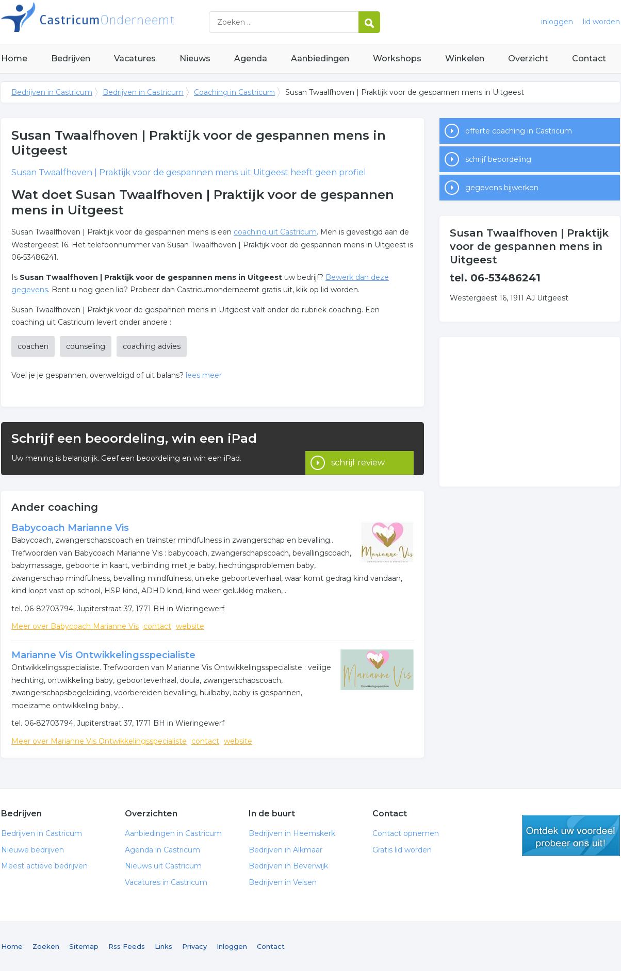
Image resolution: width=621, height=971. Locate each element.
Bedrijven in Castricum (130, 22)
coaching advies (152, 346)
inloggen (557, 21)
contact (157, 626)
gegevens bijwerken (501, 187)
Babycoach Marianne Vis (70, 527)
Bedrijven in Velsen (283, 882)
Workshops (397, 58)
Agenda (250, 58)
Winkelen (464, 58)
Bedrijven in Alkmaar (285, 850)
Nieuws (194, 58)
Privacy (194, 946)
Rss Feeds (126, 946)
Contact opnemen (405, 833)
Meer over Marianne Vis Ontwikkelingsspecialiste (99, 741)
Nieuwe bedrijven (32, 850)
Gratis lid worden (402, 850)
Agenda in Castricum (162, 850)
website (190, 626)
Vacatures (135, 58)
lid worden (601, 21)
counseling (85, 346)
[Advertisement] (530, 411)
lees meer (204, 375)
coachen (33, 346)
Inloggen (232, 946)
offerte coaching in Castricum (518, 131)
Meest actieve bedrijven (44, 865)
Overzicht (528, 58)
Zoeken (45, 946)
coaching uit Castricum (275, 232)
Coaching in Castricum (234, 92)
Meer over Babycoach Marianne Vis (75, 626)
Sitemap (84, 946)
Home (14, 58)
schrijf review (358, 448)
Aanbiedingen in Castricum (173, 833)
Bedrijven (70, 58)
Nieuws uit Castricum (163, 865)
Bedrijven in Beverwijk (288, 865)
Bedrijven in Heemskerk (292, 833)
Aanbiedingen (320, 58)
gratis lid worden (571, 835)
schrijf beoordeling (498, 159)
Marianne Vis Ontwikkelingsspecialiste (103, 655)
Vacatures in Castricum (166, 882)
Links (163, 946)
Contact (589, 58)
